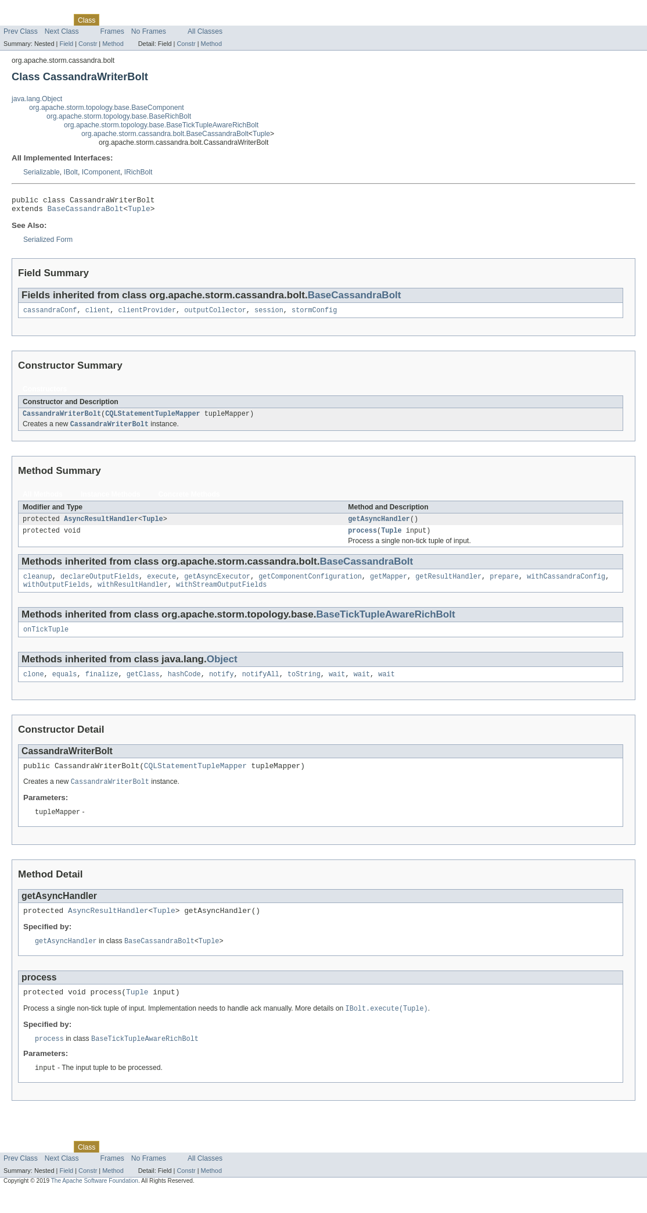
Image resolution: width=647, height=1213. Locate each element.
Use (112, 20)
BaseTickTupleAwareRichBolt (385, 625)
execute (161, 586)
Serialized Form (48, 243)
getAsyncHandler (379, 526)
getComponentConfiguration (310, 586)
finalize (101, 687)
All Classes (205, 31)
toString (304, 687)
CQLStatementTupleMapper (152, 419)
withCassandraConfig (566, 586)
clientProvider (147, 314)
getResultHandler (448, 586)
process (362, 539)
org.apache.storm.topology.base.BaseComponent (106, 108)
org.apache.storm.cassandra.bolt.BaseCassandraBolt (165, 134)
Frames (112, 31)
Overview (18, 20)
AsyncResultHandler (101, 526)
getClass (143, 687)
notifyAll (260, 687)
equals (64, 687)
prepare (504, 586)
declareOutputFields (99, 586)
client (97, 314)
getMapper (388, 586)
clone (33, 687)
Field (66, 43)
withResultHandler (133, 595)
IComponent (101, 172)
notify (221, 687)
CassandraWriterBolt (62, 419)
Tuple (261, 134)
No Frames (148, 31)
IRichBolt (138, 172)
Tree (132, 20)
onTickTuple (46, 641)
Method (112, 43)
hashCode (184, 687)
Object (222, 671)
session (268, 314)
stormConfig (314, 314)
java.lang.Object (37, 99)
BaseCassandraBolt (86, 211)
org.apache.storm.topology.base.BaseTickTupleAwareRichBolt (161, 125)
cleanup (37, 586)
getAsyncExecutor (217, 586)
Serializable (41, 172)
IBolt (71, 172)
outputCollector (215, 314)
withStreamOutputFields (221, 595)
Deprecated (165, 20)
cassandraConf (50, 314)
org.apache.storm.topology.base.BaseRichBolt (118, 116)
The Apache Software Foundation (94, 1203)
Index (198, 20)
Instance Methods (111, 501)
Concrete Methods (189, 501)
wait (337, 687)
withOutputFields (56, 595)
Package (53, 20)
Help (221, 20)
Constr (87, 43)
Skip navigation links (32, 10)
